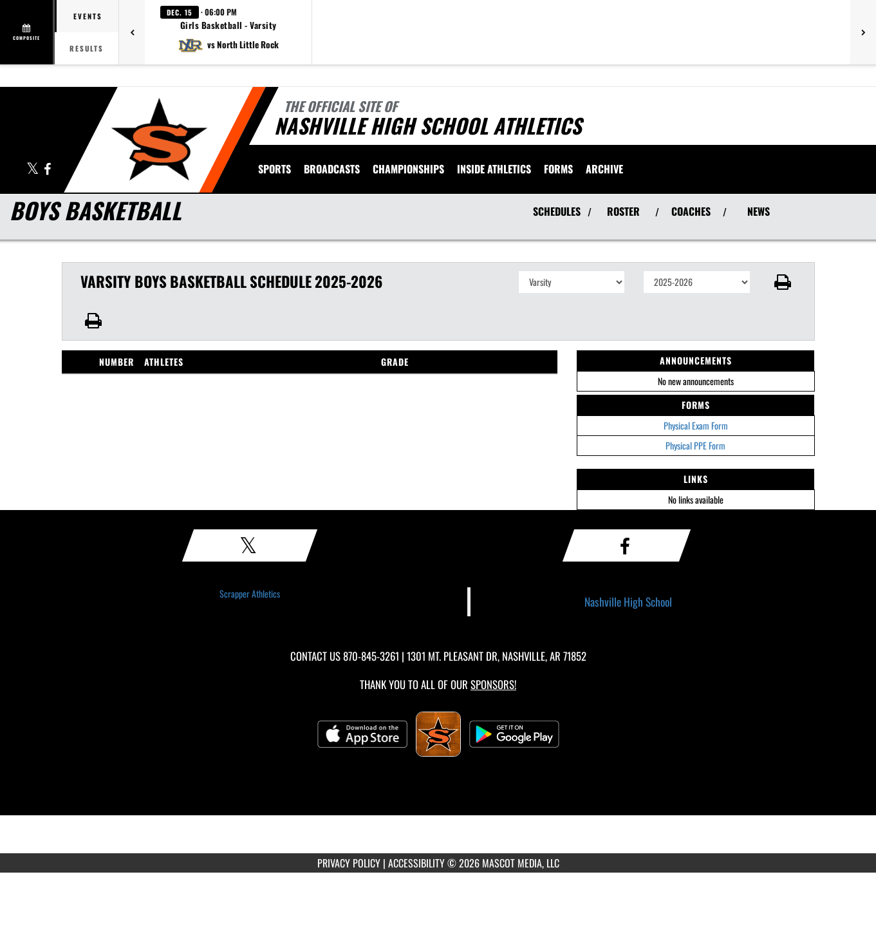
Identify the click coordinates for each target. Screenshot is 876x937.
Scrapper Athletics (249, 593)
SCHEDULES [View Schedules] (557, 211)
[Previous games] (132, 32)
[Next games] (863, 32)
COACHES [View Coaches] (691, 211)
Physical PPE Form (695, 445)
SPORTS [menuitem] (274, 168)
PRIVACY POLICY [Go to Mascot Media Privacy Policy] (348, 863)
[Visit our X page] (33, 169)
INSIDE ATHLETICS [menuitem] (494, 168)
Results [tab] (87, 48)
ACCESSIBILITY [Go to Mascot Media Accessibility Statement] (416, 863)
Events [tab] (87, 16)
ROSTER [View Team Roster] (623, 211)
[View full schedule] (27, 32)
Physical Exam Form (696, 425)
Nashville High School (628, 601)
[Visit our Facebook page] (47, 169)
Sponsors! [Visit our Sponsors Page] (493, 684)
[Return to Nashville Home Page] (158, 138)
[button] (228, 32)
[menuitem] (331, 169)
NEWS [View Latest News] (758, 211)
